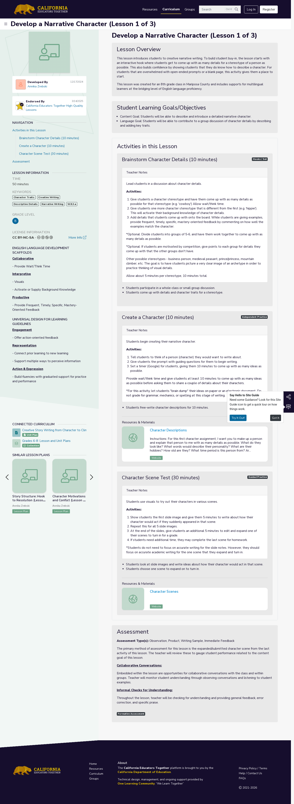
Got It (275, 418)
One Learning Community (136, 784)
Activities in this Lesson (29, 130)
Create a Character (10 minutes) (42, 146)
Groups (190, 9)
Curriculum (171, 9)
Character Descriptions (168, 430)
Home (93, 764)
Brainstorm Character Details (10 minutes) (49, 138)
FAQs (242, 778)
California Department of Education (144, 772)
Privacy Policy (248, 768)
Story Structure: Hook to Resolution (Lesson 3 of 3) (28, 500)
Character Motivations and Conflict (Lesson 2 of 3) (69, 500)
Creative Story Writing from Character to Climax (56, 430)
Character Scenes (164, 591)
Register (269, 9)
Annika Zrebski (37, 86)
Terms (263, 768)
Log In (251, 9)
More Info (77, 238)
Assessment (21, 161)
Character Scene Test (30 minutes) (44, 154)
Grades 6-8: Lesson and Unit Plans (46, 441)
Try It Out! (238, 418)
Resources (149, 9)
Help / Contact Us (250, 773)
